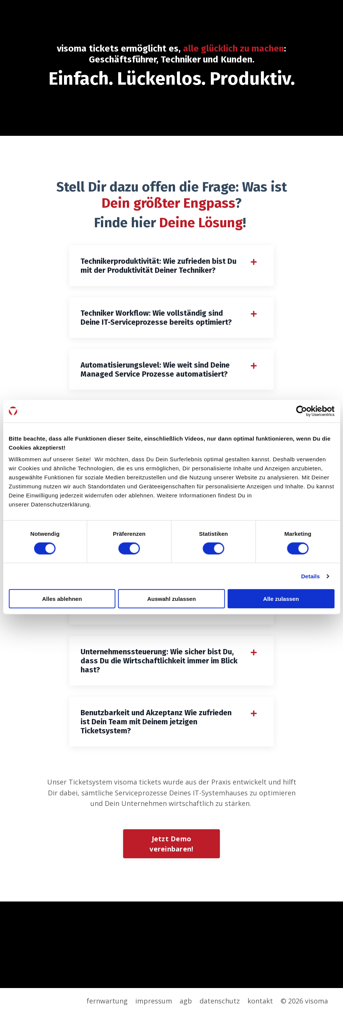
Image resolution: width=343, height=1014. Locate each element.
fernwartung (107, 1000)
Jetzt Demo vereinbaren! (171, 843)
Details (310, 576)
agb (186, 1000)
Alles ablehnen (62, 599)
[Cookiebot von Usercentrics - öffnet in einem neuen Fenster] (301, 411)
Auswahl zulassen (171, 599)
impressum (153, 1000)
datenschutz (220, 1000)
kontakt (260, 1000)
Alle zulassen (281, 599)
